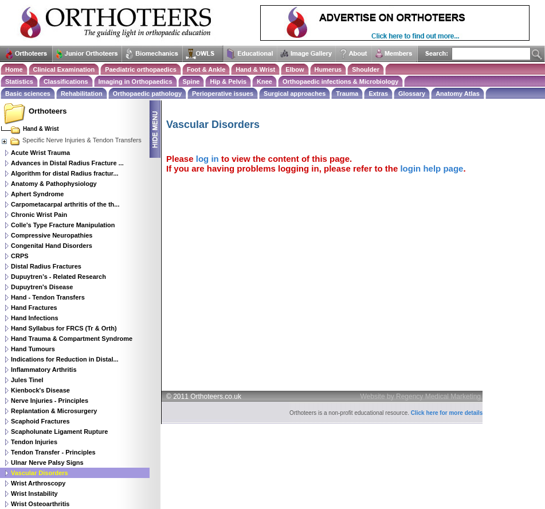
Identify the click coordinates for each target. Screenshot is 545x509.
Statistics (19, 81)
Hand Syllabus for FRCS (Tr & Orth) (64, 328)
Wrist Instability (34, 493)
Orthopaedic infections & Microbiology (340, 81)
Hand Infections (34, 317)
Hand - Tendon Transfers (48, 297)
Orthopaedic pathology (147, 93)
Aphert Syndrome (37, 194)
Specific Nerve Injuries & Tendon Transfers (71, 140)
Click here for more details (447, 413)
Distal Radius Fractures (46, 266)
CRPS (20, 255)
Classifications (66, 81)
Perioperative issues (222, 93)
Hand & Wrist (255, 69)
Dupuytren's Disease (42, 286)
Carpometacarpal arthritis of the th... (65, 204)
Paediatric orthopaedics (141, 69)
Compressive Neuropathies (51, 235)
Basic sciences (27, 93)
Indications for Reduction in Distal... (65, 359)
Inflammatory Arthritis (44, 369)
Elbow (294, 69)
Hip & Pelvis (228, 81)
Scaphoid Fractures (40, 421)
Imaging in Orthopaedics (135, 81)
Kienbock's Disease (40, 390)
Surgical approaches (295, 93)
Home (14, 69)
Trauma (347, 93)
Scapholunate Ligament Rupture (59, 431)
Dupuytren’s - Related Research (58, 276)
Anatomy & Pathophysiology (54, 183)
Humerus (328, 69)
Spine (191, 81)
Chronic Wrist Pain (39, 214)
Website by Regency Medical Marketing (420, 397)
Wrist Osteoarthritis (40, 503)
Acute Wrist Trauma (40, 152)
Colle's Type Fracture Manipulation (63, 225)
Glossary (411, 93)
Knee (264, 81)
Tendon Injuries (34, 441)
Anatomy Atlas (458, 93)
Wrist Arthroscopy (38, 483)
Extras (378, 93)
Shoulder (365, 69)
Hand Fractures (34, 307)
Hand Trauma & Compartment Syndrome (71, 338)
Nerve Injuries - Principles (49, 400)
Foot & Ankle (206, 69)
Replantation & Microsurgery (54, 410)
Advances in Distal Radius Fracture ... (67, 163)
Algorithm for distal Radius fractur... (65, 173)
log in (207, 159)
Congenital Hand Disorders (51, 245)
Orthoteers (47, 111)
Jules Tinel (27, 379)
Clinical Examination (64, 69)
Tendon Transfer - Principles (53, 452)
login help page (431, 168)
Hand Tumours (33, 348)
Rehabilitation (82, 93)
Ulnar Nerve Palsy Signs (47, 462)
